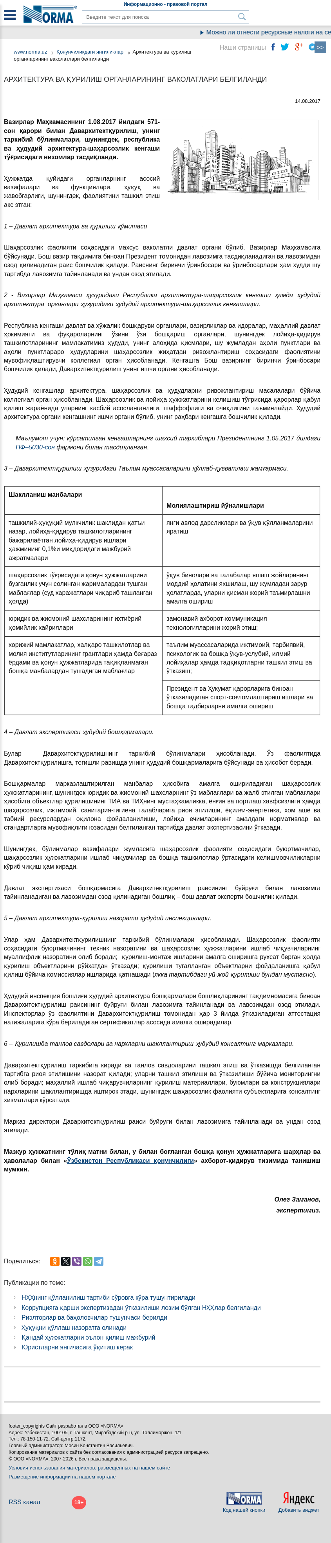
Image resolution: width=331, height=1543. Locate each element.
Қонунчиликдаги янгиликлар (90, 52)
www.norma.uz (30, 52)
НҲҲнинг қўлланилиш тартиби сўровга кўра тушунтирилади (108, 1297)
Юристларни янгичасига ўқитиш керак (77, 1347)
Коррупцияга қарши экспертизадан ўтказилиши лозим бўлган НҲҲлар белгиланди (141, 1307)
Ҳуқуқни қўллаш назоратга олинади (74, 1327)
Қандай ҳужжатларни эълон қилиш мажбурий (88, 1337)
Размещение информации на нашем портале (62, 1477)
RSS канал (24, 1502)
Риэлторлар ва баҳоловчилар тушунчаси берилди (94, 1317)
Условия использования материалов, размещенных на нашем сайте (89, 1468)
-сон (49, 447)
